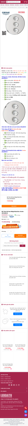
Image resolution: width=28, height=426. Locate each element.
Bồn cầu (2, 4)
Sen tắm (17, 4)
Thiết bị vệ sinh (3, 7)
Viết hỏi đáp (17, 324)
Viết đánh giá (18, 313)
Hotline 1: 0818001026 (5, 376)
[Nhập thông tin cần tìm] (14, 1)
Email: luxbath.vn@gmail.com (7, 380)
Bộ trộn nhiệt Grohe (6, 250)
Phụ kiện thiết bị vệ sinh (12, 7)
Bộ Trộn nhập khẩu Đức (16, 250)
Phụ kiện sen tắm (21, 7)
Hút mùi (21, 4)
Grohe (24, 150)
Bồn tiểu (12, 4)
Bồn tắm (7, 4)
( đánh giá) (10, 215)
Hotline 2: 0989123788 (6, 378)
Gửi (22, 245)
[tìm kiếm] (7, 2)
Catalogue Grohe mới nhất (11, 165)
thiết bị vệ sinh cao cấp (19, 70)
